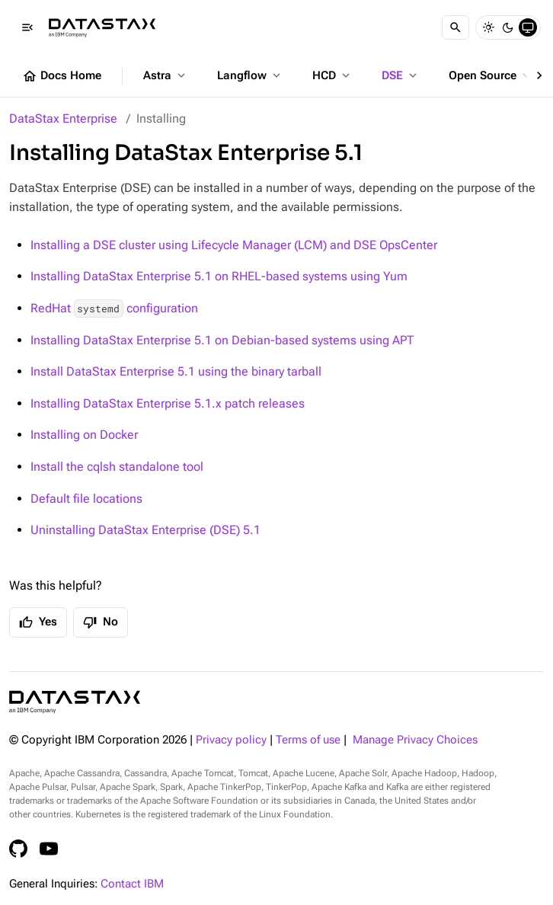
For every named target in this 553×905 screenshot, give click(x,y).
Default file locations (86, 498)
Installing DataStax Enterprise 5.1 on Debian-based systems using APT (222, 340)
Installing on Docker (84, 434)
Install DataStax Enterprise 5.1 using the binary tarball (175, 371)
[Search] (455, 27)
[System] (528, 27)
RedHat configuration (114, 308)
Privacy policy (231, 740)
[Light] (488, 27)
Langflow (250, 75)
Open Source (491, 75)
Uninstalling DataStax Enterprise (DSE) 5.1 (145, 530)
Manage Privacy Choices (415, 740)
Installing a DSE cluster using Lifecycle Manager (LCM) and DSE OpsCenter (233, 245)
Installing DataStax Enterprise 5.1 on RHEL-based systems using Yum (219, 276)
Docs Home (61, 76)
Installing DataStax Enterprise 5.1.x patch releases (167, 403)
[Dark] (508, 27)
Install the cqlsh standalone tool (116, 466)
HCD (332, 75)
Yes (38, 622)
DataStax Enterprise (63, 118)
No (100, 622)
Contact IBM (132, 884)
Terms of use (308, 740)
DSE (401, 75)
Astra (165, 75)
